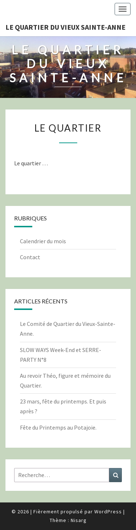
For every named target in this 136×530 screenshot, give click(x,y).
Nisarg (79, 520)
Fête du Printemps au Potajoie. (58, 427)
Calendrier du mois (43, 241)
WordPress (108, 511)
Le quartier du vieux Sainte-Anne (65, 27)
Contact (30, 257)
